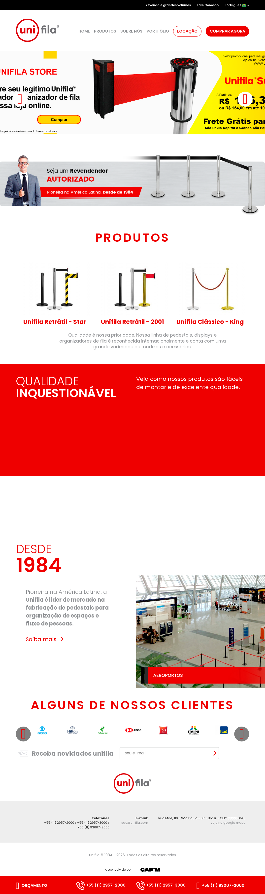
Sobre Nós (131, 31)
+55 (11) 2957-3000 (161, 885)
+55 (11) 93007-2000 (221, 885)
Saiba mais (44, 697)
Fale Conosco (208, 5)
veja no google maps (228, 822)
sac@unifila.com (134, 822)
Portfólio (158, 31)
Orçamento (31, 885)
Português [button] (237, 5)
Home (84, 31)
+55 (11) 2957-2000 (101, 885)
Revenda (168, 5)
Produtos (105, 31)
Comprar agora (227, 31)
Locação (187, 31)
